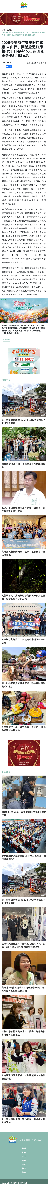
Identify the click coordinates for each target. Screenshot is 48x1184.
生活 (24, 1164)
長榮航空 (6, 340)
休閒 (24, 1156)
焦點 (24, 1148)
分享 (8, 66)
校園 (24, 1168)
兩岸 (24, 1160)
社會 (24, 1152)
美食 (24, 1172)
